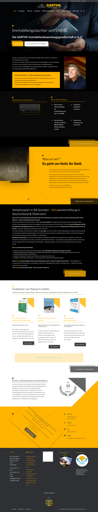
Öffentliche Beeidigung (48, 11)
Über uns (18, 43)
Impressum (27, 509)
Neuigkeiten (30, 452)
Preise (58, 11)
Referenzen (76, 11)
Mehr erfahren (28, 343)
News (63, 11)
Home (15, 11)
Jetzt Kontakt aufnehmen (36, 43)
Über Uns (29, 11)
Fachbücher (37, 11)
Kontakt (68, 11)
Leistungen (21, 11)
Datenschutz (21, 509)
